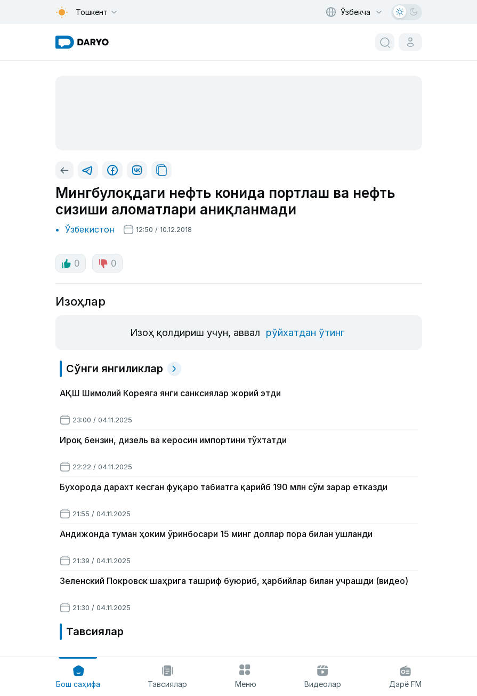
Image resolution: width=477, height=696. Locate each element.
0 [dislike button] (107, 263)
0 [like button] (70, 263)
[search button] (384, 42)
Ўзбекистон (90, 229)
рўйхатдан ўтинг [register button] (305, 332)
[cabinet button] (410, 42)
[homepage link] (82, 42)
